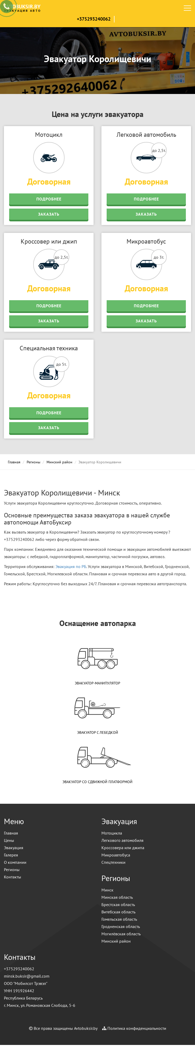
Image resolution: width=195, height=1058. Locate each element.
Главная (14, 462)
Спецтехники (113, 862)
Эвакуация (13, 847)
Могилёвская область (121, 933)
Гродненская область (120, 926)
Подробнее (48, 199)
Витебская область (118, 911)
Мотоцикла (111, 833)
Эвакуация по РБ (70, 566)
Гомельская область (119, 919)
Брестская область (118, 904)
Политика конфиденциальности (136, 1028)
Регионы (33, 462)
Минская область (117, 897)
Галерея (11, 855)
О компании (15, 862)
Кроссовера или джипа (122, 847)
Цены (9, 840)
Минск (107, 889)
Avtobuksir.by (85, 1028)
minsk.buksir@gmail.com (26, 976)
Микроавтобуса (115, 855)
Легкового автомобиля (122, 840)
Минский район (59, 462)
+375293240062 (94, 19)
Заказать (48, 214)
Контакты (12, 876)
